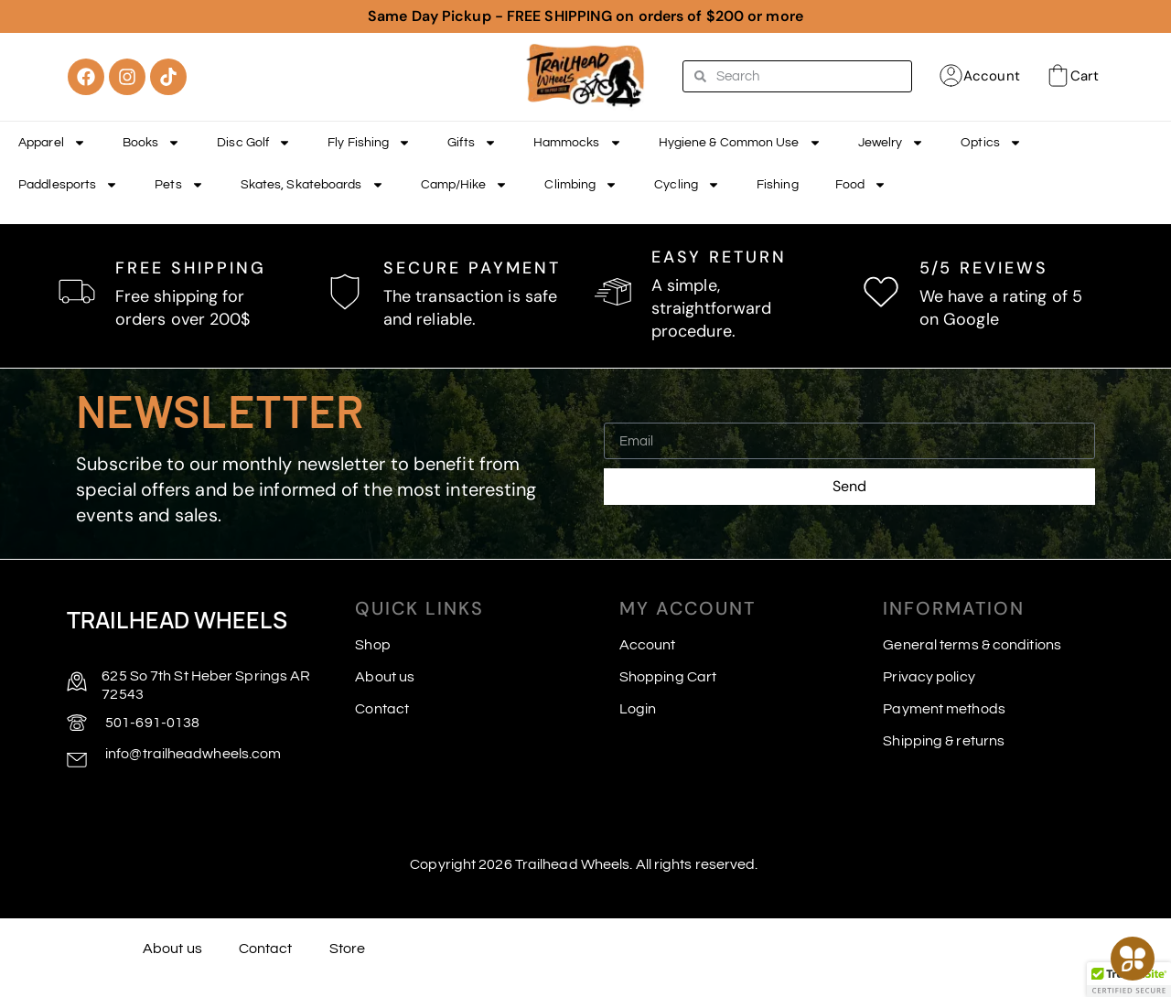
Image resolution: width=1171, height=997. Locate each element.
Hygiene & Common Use (740, 142)
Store (347, 948)
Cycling (687, 184)
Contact (382, 709)
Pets (179, 184)
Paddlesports (68, 184)
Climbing (581, 184)
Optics (991, 142)
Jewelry (891, 142)
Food (860, 184)
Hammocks (577, 142)
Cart (1084, 76)
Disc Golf (254, 142)
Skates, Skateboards (312, 184)
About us (384, 677)
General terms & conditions (972, 645)
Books (152, 142)
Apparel (52, 142)
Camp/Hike (465, 184)
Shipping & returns (943, 741)
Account (991, 76)
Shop (372, 645)
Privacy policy (928, 677)
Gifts (472, 142)
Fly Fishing (369, 142)
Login (638, 709)
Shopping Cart (667, 677)
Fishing (778, 184)
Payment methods (944, 709)
